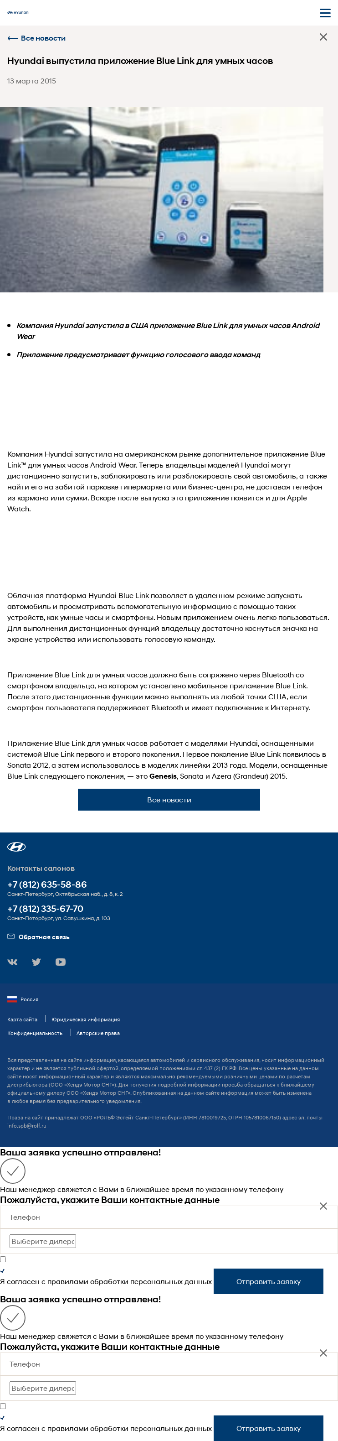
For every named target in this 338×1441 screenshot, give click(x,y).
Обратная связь (38, 937)
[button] (16, 847)
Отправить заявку (268, 1281)
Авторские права (98, 1033)
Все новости (36, 38)
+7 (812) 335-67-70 (45, 909)
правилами (67, 1281)
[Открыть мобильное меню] (325, 12)
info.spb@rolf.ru (26, 1125)
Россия (22, 999)
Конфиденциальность (34, 1033)
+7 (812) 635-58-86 (47, 884)
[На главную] (18, 12)
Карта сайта (22, 1019)
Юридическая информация (85, 1019)
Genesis (163, 776)
